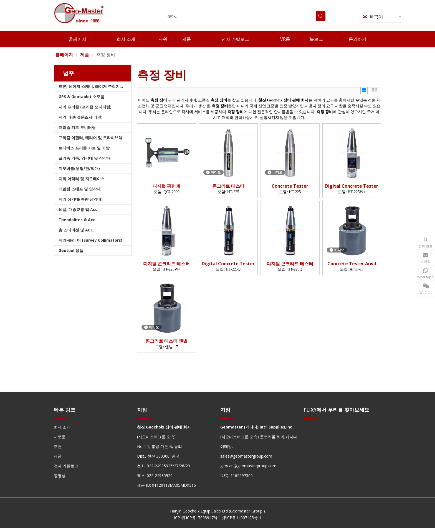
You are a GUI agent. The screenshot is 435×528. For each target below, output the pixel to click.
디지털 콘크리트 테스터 (166, 264)
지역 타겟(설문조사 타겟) (81, 117)
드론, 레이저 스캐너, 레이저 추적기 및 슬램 (95, 86)
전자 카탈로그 (66, 465)
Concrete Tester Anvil (351, 264)
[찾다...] (240, 16)
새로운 (59, 436)
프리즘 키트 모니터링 (77, 127)
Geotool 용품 (71, 250)
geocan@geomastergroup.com (248, 465)
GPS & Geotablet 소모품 (81, 96)
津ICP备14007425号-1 (241, 517)
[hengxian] (60, 418)
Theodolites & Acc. (77, 219)
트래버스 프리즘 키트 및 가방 (84, 148)
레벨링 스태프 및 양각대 (80, 189)
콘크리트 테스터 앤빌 (166, 341)
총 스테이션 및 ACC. (76, 230)
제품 (58, 456)
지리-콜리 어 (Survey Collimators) (90, 240)
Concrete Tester (290, 186)
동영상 (59, 475)
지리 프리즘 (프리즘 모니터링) (85, 106)
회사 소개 (62, 427)
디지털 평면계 (166, 186)
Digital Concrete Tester (351, 186)
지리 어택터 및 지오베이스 (82, 178)
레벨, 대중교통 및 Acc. (78, 209)
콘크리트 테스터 (228, 186)
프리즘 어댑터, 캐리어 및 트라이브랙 (90, 137)
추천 (58, 446)
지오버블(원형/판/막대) (79, 168)
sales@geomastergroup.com (246, 456)
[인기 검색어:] (320, 16)
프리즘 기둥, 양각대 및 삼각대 (85, 158)
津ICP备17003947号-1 (201, 517)
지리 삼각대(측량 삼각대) (81, 199)
